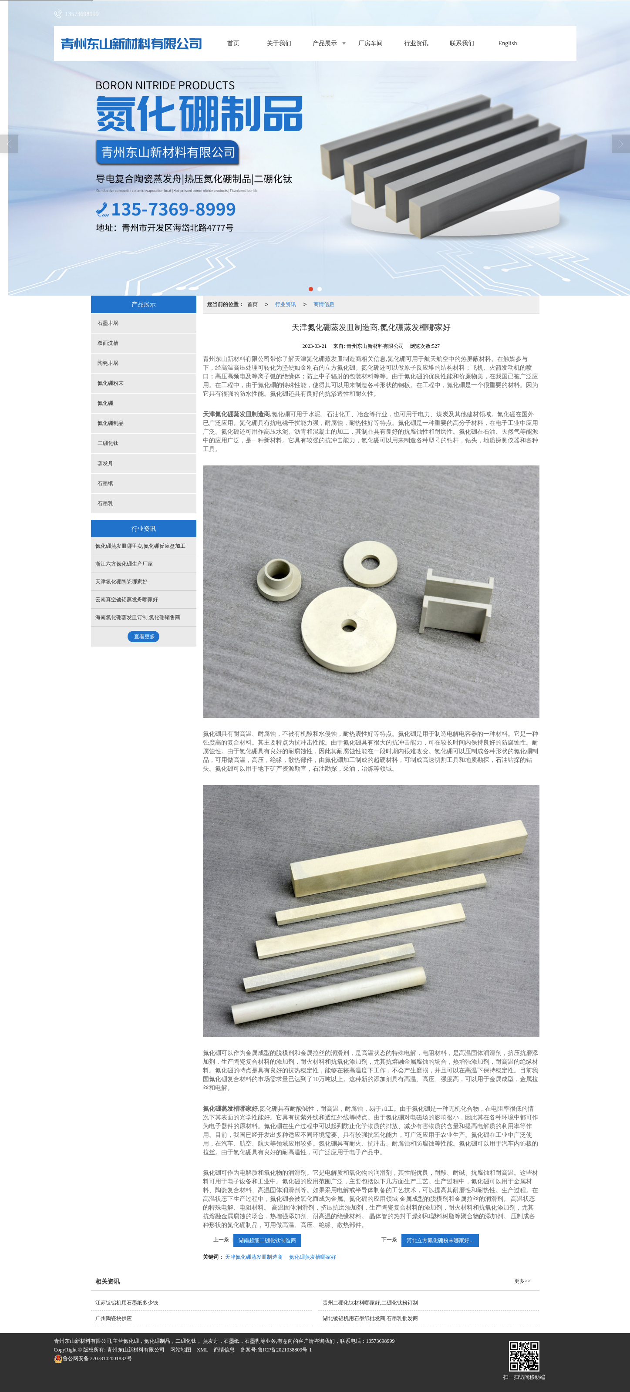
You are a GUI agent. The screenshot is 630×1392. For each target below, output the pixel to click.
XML (203, 1350)
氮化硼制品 (111, 423)
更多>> (522, 1281)
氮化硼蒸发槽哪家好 (312, 1257)
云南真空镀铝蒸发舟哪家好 (126, 600)
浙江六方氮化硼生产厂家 (124, 564)
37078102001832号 (93, 1358)
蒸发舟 (105, 463)
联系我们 (462, 43)
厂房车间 (370, 43)
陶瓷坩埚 (108, 363)
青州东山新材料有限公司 (136, 1350)
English (508, 43)
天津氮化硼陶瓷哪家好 (121, 582)
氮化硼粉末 (111, 383)
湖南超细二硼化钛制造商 (267, 1240)
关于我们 (279, 43)
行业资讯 (416, 43)
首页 (233, 43)
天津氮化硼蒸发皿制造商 (254, 1257)
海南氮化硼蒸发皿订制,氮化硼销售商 (137, 617)
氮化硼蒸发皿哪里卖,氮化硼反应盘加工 (140, 546)
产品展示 (325, 43)
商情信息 (323, 304)
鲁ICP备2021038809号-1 (285, 1350)
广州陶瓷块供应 (113, 1318)
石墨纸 (105, 483)
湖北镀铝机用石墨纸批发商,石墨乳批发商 (370, 1318)
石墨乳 (105, 503)
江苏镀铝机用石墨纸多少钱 (126, 1303)
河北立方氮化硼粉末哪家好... (440, 1240)
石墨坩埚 (108, 323)
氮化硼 (105, 403)
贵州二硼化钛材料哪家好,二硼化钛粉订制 (370, 1303)
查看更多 (144, 637)
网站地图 (180, 1350)
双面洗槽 (108, 343)
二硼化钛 (108, 443)
